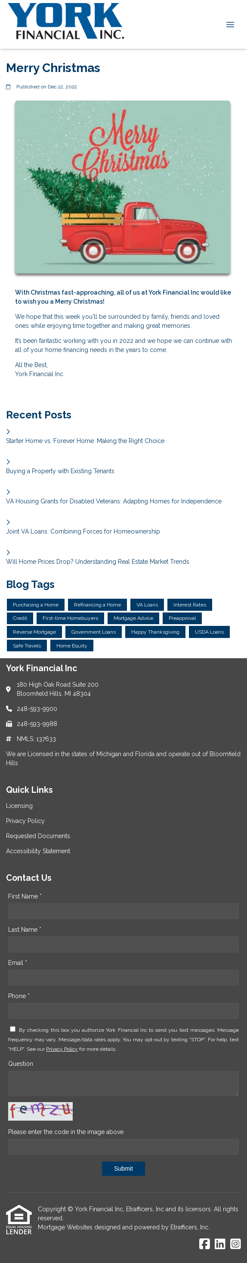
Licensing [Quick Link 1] (19, 805)
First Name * (25, 896)
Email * (17, 962)
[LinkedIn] (220, 1244)
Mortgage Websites (66, 1227)
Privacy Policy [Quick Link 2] (25, 820)
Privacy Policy (62, 1049)
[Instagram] (235, 1244)
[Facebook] (204, 1244)
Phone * (19, 996)
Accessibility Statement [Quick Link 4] (38, 851)
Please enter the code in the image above (66, 1131)
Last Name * (24, 929)
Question (20, 1063)
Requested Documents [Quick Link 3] (38, 836)
